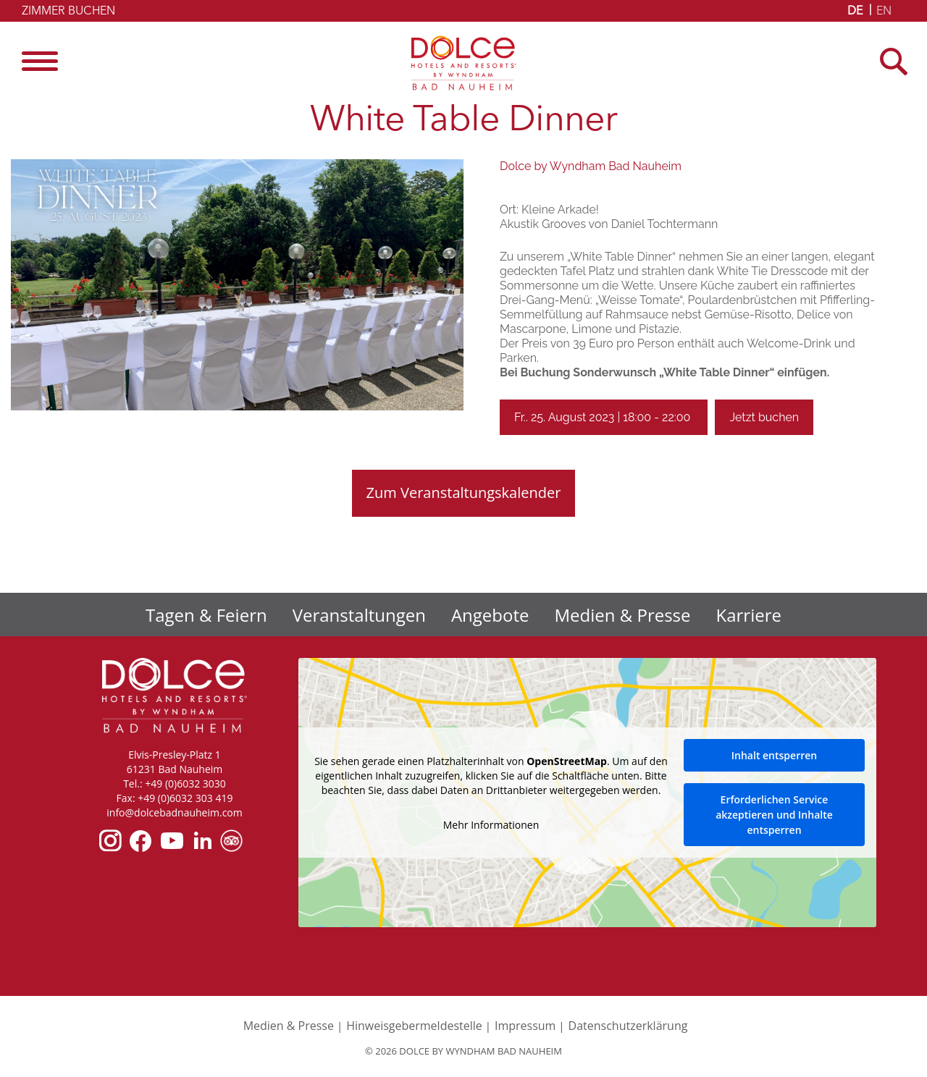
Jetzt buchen (764, 417)
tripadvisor (231, 840)
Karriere (748, 615)
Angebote (490, 615)
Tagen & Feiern (206, 615)
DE (855, 11)
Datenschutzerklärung (628, 1026)
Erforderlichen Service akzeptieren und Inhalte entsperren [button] (774, 815)
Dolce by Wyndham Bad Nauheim (463, 62)
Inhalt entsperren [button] (774, 755)
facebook (140, 840)
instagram (110, 840)
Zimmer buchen (68, 11)
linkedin (201, 840)
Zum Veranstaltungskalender (463, 492)
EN (884, 11)
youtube (171, 840)
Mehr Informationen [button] (491, 824)
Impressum (525, 1026)
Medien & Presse (623, 615)
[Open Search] (898, 61)
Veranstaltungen (359, 615)
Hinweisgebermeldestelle (414, 1026)
